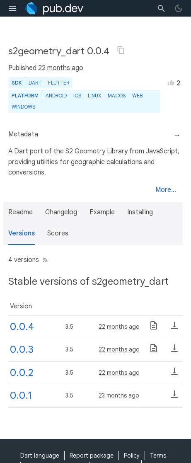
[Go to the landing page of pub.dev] (54, 8)
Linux (94, 95)
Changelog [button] (61, 212)
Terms (158, 455)
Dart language (39, 455)
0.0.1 (21, 395)
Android (56, 95)
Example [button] (102, 212)
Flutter (58, 83)
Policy (132, 455)
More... (165, 190)
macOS (117, 95)
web (137, 95)
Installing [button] (140, 212)
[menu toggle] (12, 8)
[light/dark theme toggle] (179, 8)
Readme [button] (20, 212)
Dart (35, 83)
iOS (77, 95)
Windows (23, 107)
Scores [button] (57, 233)
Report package (92, 455)
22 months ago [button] (60, 68)
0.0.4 (22, 326)
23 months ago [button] (119, 395)
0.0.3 (22, 349)
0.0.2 (21, 372)
